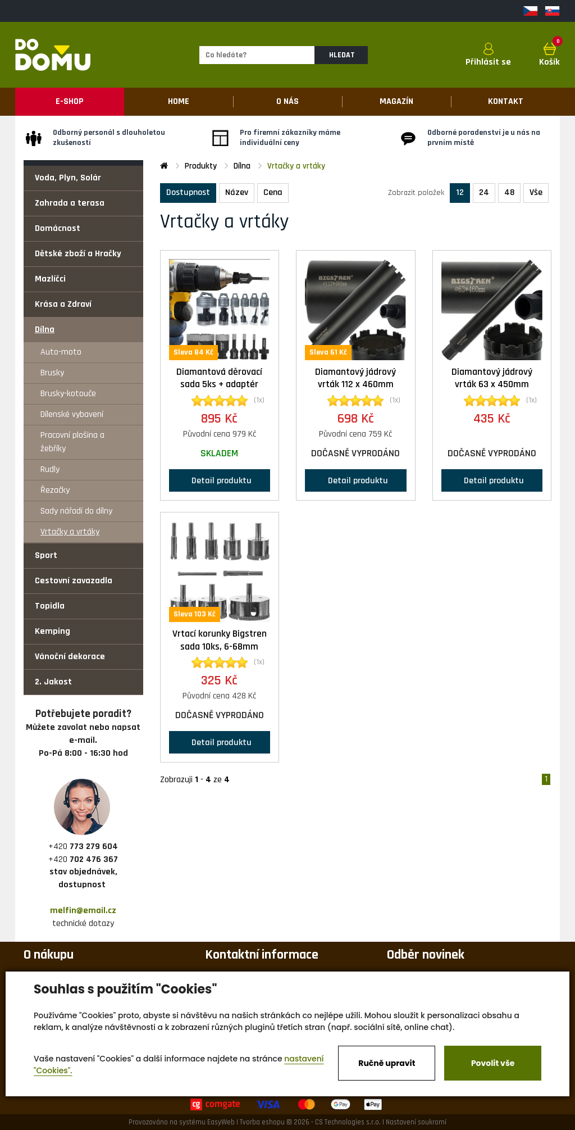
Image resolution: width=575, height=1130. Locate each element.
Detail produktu (219, 480)
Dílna (44, 329)
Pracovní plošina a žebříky (72, 442)
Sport (46, 555)
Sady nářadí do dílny (76, 511)
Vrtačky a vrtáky (69, 532)
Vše (536, 192)
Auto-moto (60, 352)
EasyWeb (221, 1122)
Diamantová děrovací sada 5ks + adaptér (219, 378)
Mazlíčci (50, 279)
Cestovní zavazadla (73, 581)
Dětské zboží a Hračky (78, 254)
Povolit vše (492, 1063)
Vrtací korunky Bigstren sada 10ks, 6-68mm (219, 640)
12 (460, 192)
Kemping (52, 631)
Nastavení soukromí (416, 1122)
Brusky (52, 373)
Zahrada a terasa (69, 203)
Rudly (50, 469)
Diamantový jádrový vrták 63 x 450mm (491, 378)
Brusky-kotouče (68, 394)
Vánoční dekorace (70, 656)
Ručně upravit (386, 1063)
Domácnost (57, 228)
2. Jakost (53, 682)
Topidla (50, 606)
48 (509, 192)
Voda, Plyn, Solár (68, 178)
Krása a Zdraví (63, 304)
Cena (272, 192)
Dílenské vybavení (71, 414)
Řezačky (55, 490)
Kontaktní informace (261, 954)
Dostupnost (188, 192)
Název (236, 192)
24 (484, 192)
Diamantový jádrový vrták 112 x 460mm (355, 378)
